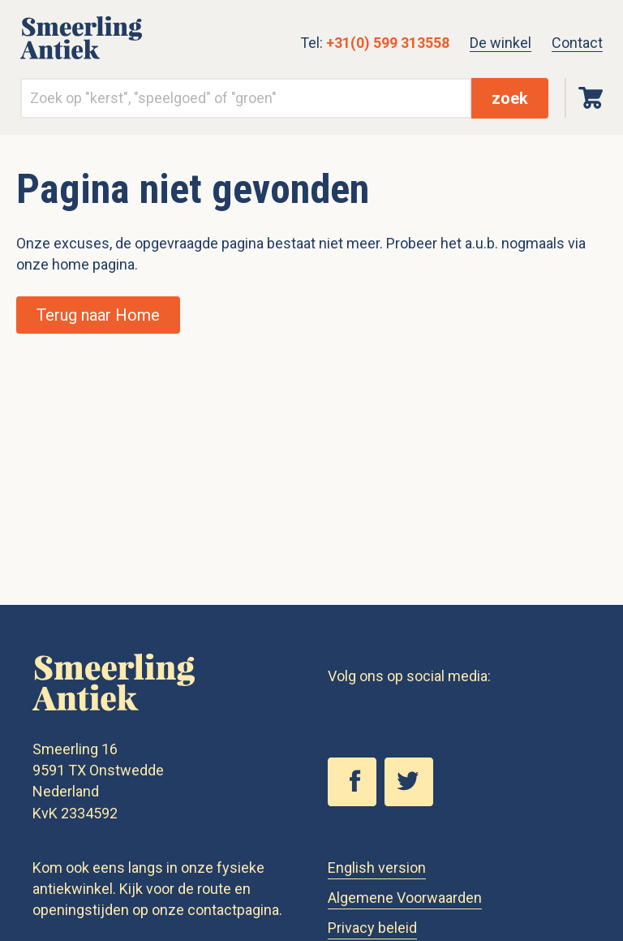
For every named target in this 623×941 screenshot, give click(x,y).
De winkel (500, 42)
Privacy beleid (372, 927)
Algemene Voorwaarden (405, 897)
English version (377, 867)
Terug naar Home (98, 315)
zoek (510, 98)
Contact (577, 42)
